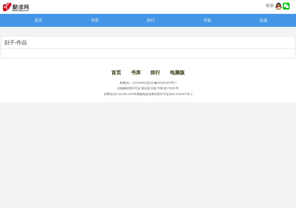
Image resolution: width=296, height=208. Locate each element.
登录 (270, 5)
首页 (38, 20)
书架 (207, 20)
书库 (95, 20)
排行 (151, 20)
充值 (263, 20)
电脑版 (177, 72)
